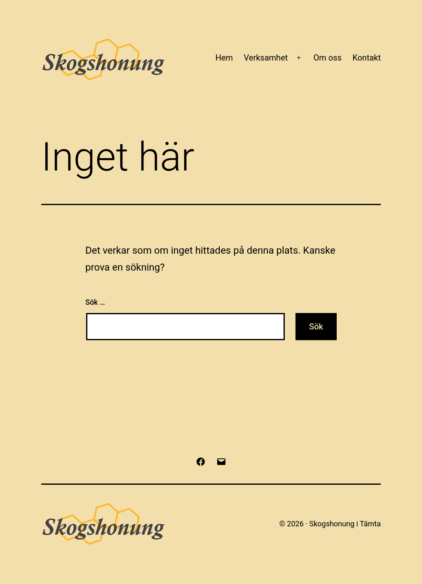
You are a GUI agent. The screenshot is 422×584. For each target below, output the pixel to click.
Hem (224, 58)
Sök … (95, 302)
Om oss (327, 58)
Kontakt (366, 58)
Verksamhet (266, 58)
